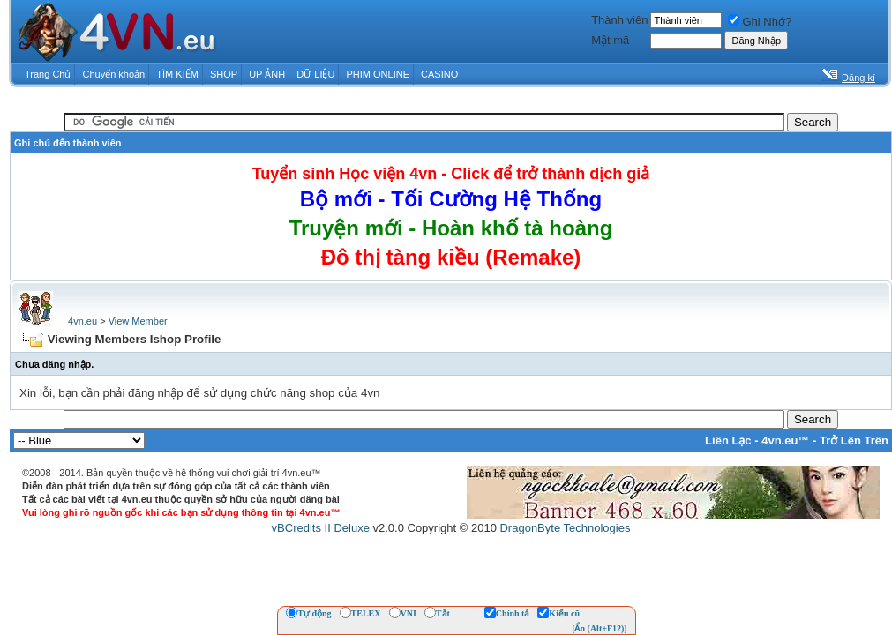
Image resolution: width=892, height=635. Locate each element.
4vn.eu (82, 321)
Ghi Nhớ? (759, 21)
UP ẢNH (267, 74)
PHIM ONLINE (377, 74)
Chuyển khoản (114, 74)
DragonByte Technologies (564, 527)
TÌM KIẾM (177, 74)
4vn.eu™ (785, 440)
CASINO (439, 74)
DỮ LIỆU (315, 74)
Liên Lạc (728, 440)
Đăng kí (858, 77)
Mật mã (610, 40)
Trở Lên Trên (854, 440)
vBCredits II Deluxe (321, 527)
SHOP (223, 74)
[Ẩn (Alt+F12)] (599, 628)
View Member (138, 321)
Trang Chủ (48, 74)
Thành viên (619, 19)
